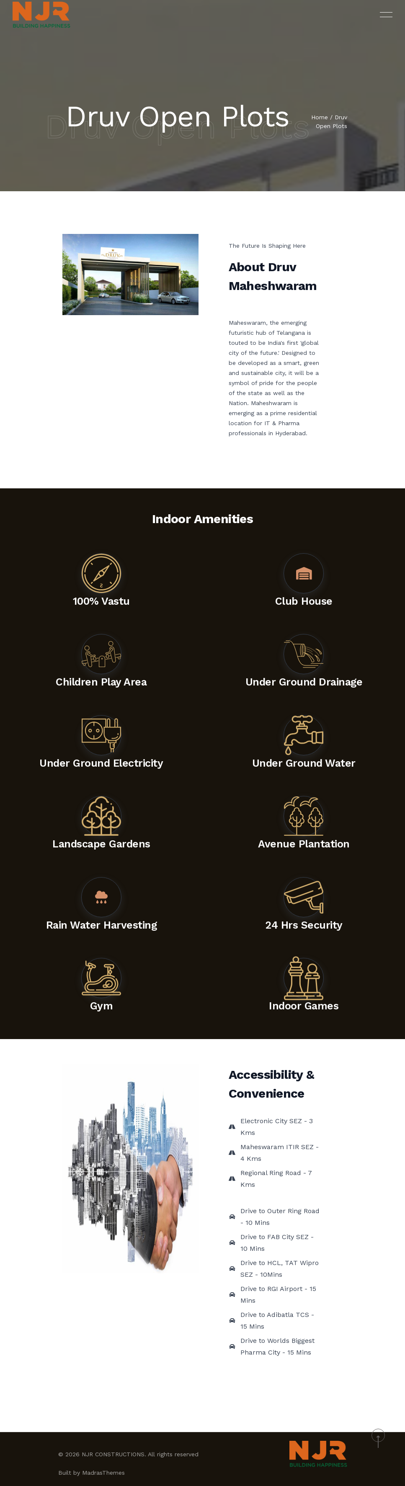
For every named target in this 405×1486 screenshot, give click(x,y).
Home (319, 118)
